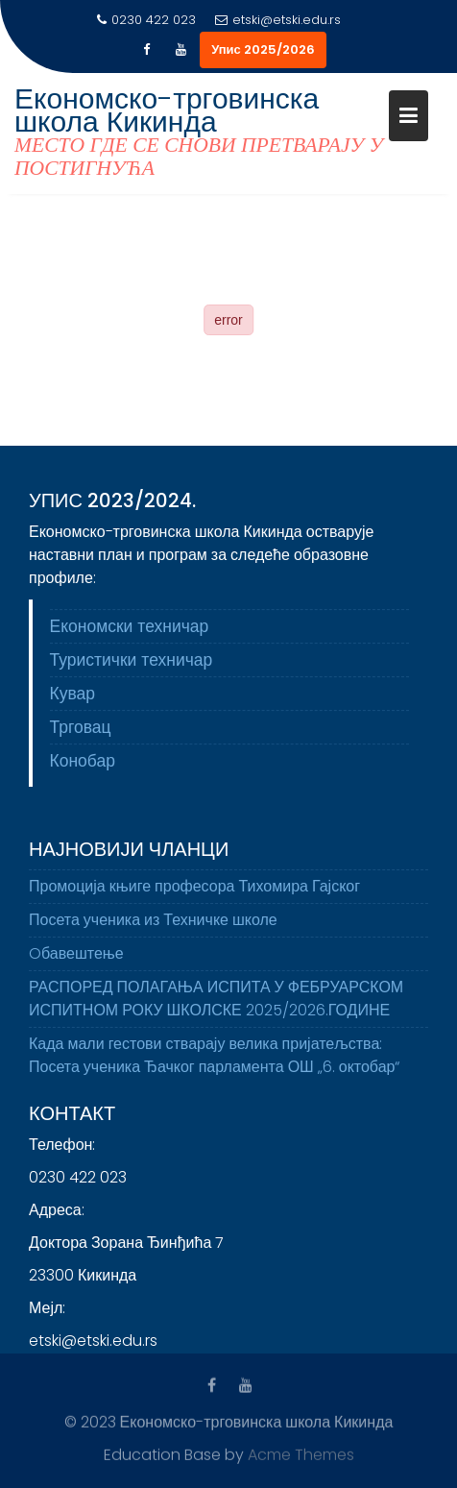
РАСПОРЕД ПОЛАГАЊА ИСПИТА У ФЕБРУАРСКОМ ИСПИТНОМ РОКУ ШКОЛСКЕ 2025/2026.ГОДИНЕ (216, 1005)
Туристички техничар (131, 662)
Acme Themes (301, 1454)
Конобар (82, 763)
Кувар (73, 696)
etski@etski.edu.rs (278, 20)
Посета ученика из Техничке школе (153, 926)
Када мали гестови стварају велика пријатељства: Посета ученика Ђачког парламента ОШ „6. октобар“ (214, 1062)
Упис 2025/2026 (263, 49)
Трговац (80, 730)
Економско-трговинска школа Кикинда (166, 110)
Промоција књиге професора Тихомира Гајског (194, 893)
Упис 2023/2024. (112, 503)
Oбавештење (76, 960)
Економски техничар (129, 629)
